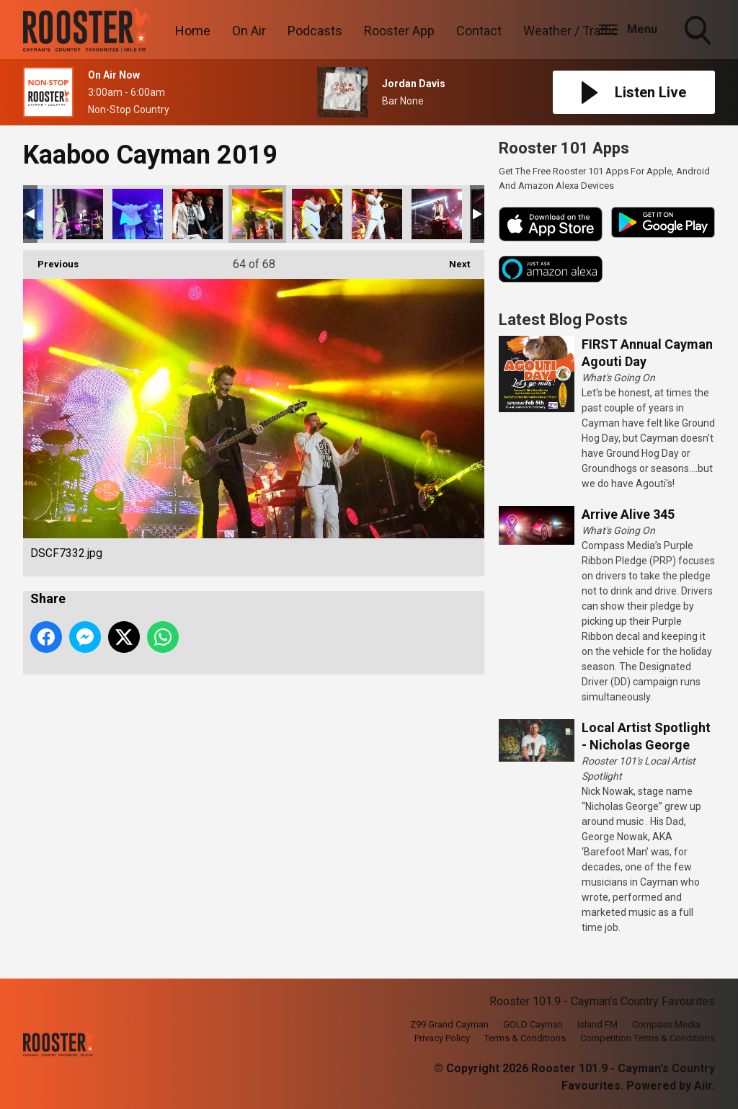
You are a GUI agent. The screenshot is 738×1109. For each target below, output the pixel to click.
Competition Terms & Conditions (647, 1038)
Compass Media (666, 1024)
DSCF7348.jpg (437, 214)
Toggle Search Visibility (699, 32)
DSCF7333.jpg (317, 214)
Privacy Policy (442, 1038)
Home (192, 30)
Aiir (703, 1085)
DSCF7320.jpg (137, 214)
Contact (479, 30)
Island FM (597, 1024)
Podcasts (315, 30)
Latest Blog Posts (563, 320)
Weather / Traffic (570, 30)
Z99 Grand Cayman (449, 1024)
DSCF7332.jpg (257, 214)
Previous (51, 260)
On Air (249, 30)
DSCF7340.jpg (377, 214)
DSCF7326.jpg (197, 214)
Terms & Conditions (525, 1038)
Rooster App (399, 30)
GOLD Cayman (533, 1024)
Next (452, 260)
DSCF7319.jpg (78, 214)
